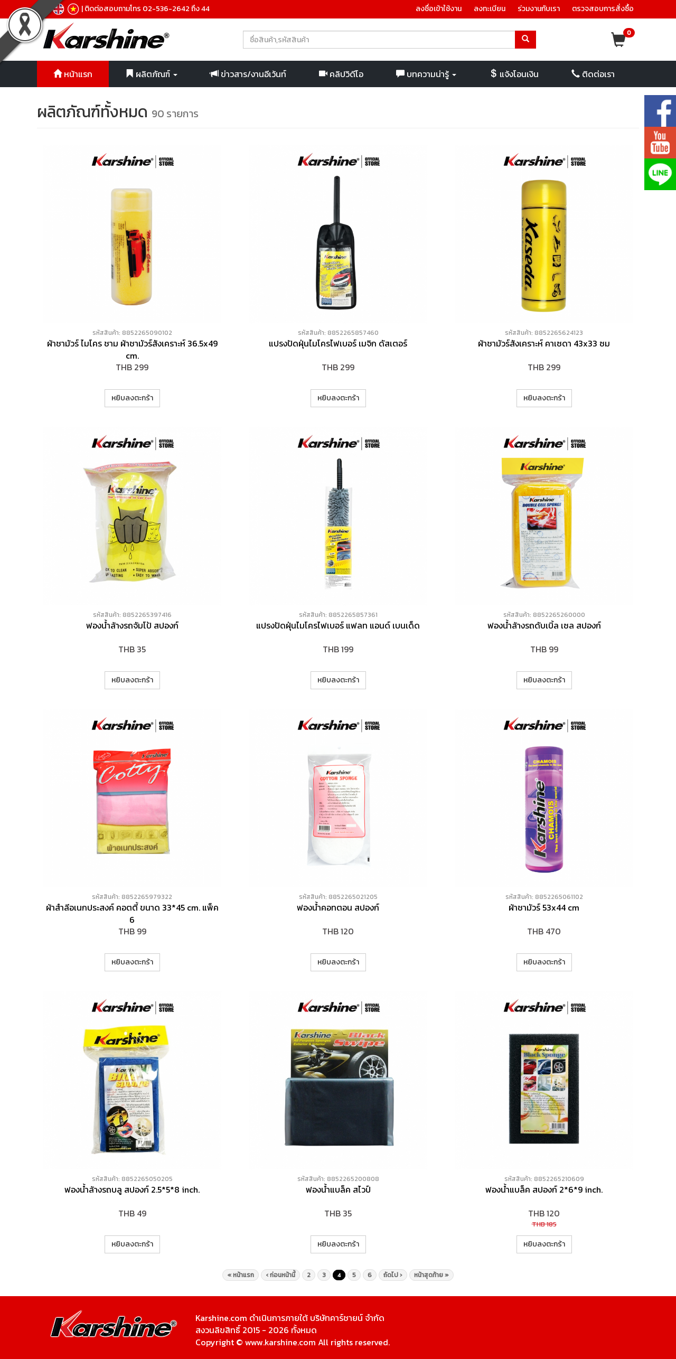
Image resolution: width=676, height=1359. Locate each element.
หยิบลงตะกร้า (132, 398)
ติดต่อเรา (593, 74)
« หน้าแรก (240, 1275)
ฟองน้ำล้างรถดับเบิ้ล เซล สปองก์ (544, 625)
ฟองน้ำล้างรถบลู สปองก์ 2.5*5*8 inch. (132, 1189)
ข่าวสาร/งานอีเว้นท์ (248, 74)
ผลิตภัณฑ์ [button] (151, 74)
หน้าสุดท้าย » (431, 1275)
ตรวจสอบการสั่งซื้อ (603, 8)
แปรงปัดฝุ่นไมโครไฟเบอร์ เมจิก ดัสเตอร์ (338, 343)
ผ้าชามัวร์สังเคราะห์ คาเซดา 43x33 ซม (544, 343)
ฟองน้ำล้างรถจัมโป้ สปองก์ (132, 625)
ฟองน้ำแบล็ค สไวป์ (338, 1189)
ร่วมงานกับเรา (539, 8)
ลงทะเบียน (489, 8)
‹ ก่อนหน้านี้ (280, 1275)
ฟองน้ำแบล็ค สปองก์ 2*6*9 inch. (544, 1189)
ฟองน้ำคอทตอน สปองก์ (338, 907)
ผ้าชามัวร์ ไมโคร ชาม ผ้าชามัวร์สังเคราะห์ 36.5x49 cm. (132, 349)
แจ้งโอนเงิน (514, 74)
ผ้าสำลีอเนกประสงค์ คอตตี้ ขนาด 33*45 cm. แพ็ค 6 (132, 913)
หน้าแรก (72, 74)
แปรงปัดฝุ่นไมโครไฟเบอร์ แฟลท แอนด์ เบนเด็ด (338, 625)
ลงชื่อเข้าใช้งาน (439, 8)
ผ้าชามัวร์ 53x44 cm (544, 907)
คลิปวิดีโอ (341, 74)
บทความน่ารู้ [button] (426, 74)
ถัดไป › (392, 1275)
